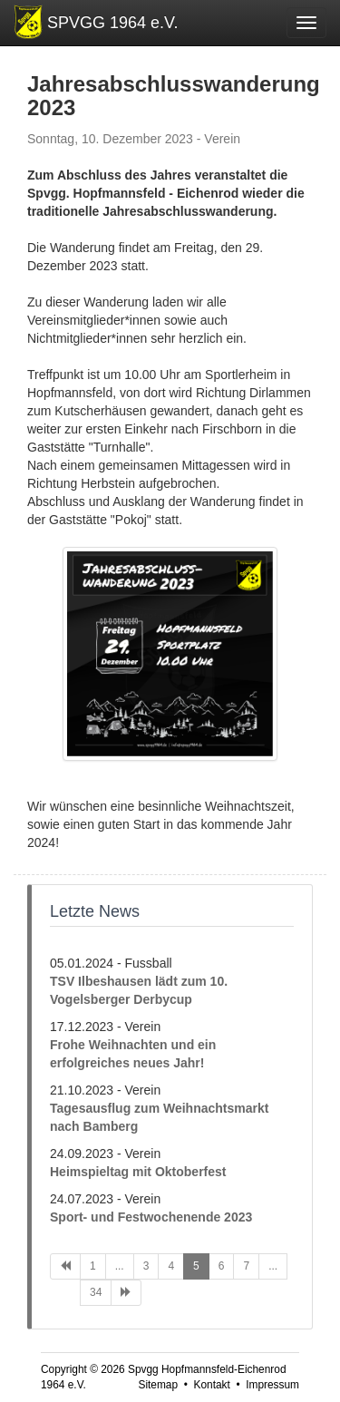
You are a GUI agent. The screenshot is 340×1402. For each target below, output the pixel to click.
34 (96, 1292)
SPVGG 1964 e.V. (112, 23)
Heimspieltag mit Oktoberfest (138, 1171)
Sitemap (158, 1384)
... (119, 1266)
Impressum (272, 1384)
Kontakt (211, 1384)
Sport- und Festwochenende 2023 (151, 1217)
